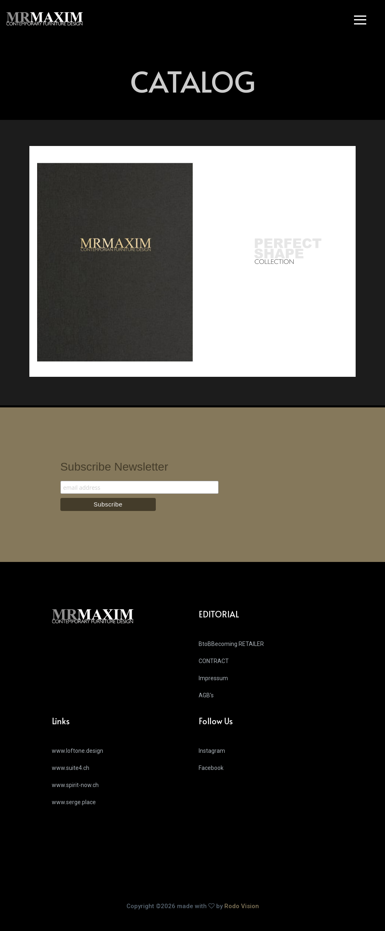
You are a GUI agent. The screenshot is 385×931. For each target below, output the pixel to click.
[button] (362, 21)
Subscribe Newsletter (114, 466)
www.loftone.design (77, 750)
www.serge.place (74, 802)
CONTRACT (214, 661)
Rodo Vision (241, 906)
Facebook (211, 768)
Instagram (212, 750)
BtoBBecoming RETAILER (231, 644)
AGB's (206, 695)
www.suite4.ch (70, 768)
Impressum (213, 678)
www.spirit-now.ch (75, 785)
